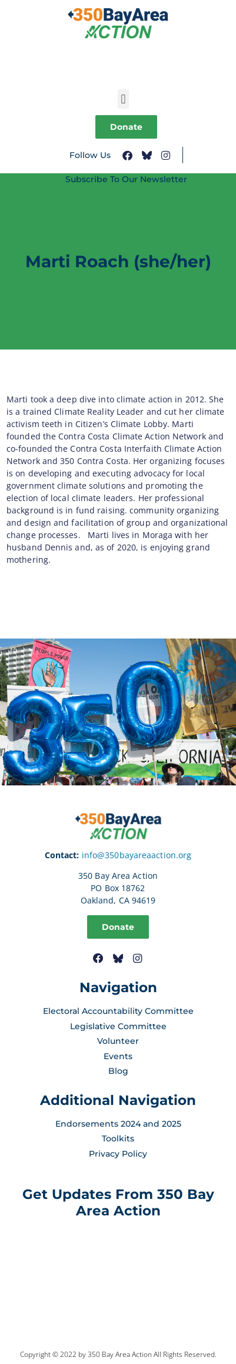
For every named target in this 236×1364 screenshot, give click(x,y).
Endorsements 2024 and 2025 (118, 1123)
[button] (123, 99)
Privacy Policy (118, 1153)
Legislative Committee (118, 1026)
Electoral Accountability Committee (118, 1011)
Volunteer (118, 1041)
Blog (118, 1071)
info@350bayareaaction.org (137, 855)
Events (118, 1056)
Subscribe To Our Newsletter (126, 179)
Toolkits (118, 1138)
